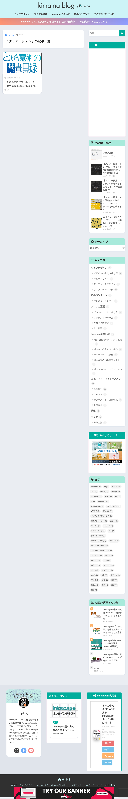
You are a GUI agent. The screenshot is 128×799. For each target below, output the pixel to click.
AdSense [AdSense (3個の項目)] (96, 488)
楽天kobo (106, 753)
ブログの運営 (40, 14)
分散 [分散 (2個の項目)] (104, 576)
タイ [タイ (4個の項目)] (111, 532)
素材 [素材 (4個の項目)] (105, 586)
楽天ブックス (107, 747)
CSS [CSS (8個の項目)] (94, 493)
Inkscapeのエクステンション (107, 372)
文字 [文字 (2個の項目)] (105, 581)
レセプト (100, 395)
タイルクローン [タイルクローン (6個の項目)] (98, 537)
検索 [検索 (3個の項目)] (114, 581)
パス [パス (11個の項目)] (107, 562)
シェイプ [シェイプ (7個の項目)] (108, 527)
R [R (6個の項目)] (93, 503)
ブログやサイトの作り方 (108, 313)
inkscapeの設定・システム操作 (107, 343)
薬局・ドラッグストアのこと (106, 382)
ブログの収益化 (103, 324)
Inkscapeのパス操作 (106, 355)
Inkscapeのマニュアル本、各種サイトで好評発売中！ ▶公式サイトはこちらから (63, 21)
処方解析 (100, 390)
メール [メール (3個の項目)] (95, 572)
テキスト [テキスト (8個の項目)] (114, 542)
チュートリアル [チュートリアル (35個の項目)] (98, 542)
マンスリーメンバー (106, 302)
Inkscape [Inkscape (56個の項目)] (96, 498)
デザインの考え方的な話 (108, 274)
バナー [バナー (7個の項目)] (109, 557)
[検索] (122, 33)
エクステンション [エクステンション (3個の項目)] (99, 522)
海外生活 (100, 424)
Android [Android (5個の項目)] (116, 488)
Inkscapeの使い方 (61, 14)
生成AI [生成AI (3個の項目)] (95, 586)
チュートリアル (103, 279)
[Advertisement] (107, 92)
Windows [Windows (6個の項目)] (103, 503)
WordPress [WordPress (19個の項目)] (97, 507)
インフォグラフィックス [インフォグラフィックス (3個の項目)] (101, 517)
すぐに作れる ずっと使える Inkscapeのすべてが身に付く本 (108, 716)
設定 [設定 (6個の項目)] (114, 586)
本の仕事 (100, 329)
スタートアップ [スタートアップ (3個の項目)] (98, 532)
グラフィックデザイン (107, 285)
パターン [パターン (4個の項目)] (95, 567)
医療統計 (100, 406)
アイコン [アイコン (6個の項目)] (107, 512)
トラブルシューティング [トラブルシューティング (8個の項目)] (101, 552)
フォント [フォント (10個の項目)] (109, 567)
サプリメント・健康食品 (108, 401)
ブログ (96, 418)
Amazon (109, 757)
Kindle (108, 764)
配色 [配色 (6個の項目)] (94, 591)
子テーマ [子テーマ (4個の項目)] (115, 576)
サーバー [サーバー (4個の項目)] (95, 527)
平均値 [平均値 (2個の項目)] (95, 581)
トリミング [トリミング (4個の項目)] (96, 557)
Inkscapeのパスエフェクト (106, 363)
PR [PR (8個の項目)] (117, 498)
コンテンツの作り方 (106, 319)
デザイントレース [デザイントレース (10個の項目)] (99, 547)
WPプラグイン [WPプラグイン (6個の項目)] (113, 507)
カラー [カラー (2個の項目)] (114, 522)
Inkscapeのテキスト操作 (108, 350)
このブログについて (104, 14)
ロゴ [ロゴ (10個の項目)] (94, 576)
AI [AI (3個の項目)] (106, 488)
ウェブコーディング (106, 290)
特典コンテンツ (82, 14)
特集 (95, 412)
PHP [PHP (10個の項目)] (108, 498)
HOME (64, 781)
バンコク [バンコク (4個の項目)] (95, 562)
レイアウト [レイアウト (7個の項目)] (107, 572)
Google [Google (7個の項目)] (116, 493)
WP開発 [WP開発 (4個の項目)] (95, 512)
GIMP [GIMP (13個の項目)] (104, 493)
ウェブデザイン (22, 14)
